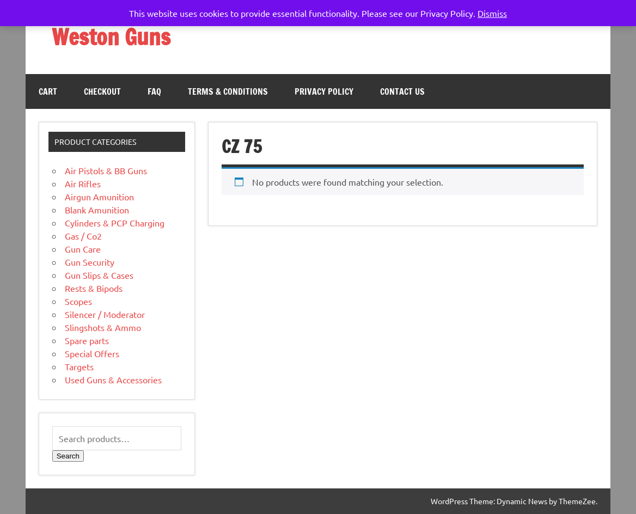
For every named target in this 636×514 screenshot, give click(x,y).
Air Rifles (83, 183)
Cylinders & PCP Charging (114, 222)
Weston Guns (111, 36)
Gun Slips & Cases (99, 275)
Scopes (78, 301)
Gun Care (83, 248)
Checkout (102, 91)
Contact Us (402, 91)
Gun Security (89, 261)
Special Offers (92, 353)
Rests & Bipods (94, 288)
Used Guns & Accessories (113, 379)
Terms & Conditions (228, 91)
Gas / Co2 (83, 235)
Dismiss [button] (492, 13)
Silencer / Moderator (105, 314)
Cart (48, 91)
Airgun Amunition (99, 196)
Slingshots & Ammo (103, 327)
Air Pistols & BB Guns (106, 170)
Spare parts (87, 340)
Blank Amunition (97, 209)
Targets (79, 366)
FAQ (154, 91)
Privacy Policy (324, 91)
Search (68, 456)
